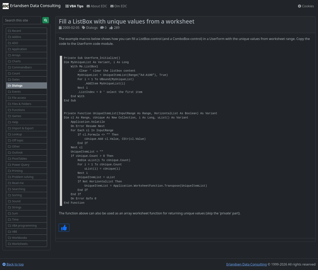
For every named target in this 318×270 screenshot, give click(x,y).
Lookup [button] (15, 134)
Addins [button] (14, 37)
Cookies (306, 6)
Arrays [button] (14, 55)
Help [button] (13, 122)
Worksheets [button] (18, 244)
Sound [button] (14, 201)
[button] (26, 85)
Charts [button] (14, 61)
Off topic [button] (16, 140)
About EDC (97, 6)
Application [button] (17, 49)
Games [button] (14, 116)
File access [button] (17, 98)
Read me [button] (16, 183)
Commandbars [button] (20, 67)
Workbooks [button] (17, 238)
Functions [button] (16, 110)
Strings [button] (14, 207)
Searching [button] (16, 189)
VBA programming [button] (22, 225)
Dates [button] (14, 79)
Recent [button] (14, 31)
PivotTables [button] (17, 158)
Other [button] (14, 146)
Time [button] (13, 219)
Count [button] (14, 73)
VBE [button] (12, 231)
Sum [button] (13, 213)
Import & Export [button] (21, 128)
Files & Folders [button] (19, 104)
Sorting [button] (15, 195)
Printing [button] (15, 171)
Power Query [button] (18, 165)
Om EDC (118, 6)
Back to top (13, 264)
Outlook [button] (15, 152)
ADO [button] (13, 43)
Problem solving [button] (20, 177)
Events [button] (14, 92)
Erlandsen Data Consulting (31, 6)
